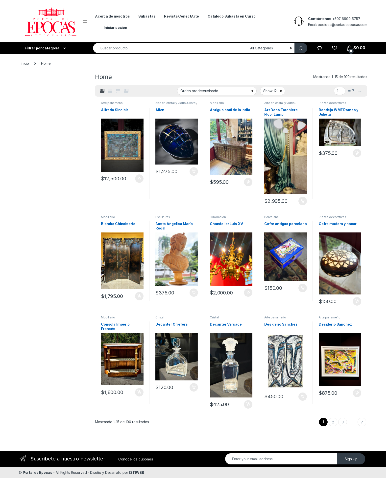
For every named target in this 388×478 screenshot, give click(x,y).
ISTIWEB (136, 472)
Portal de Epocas (37, 472)
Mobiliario (217, 103)
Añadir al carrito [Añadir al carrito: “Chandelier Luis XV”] (248, 293)
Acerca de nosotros (112, 16)
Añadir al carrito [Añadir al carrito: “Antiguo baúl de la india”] (248, 182)
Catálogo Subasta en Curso (232, 16)
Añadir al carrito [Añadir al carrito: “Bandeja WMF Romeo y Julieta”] (357, 153)
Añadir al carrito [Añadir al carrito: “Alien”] (194, 171)
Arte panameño (112, 103)
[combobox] (170, 48)
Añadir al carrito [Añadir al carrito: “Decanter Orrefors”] (194, 387)
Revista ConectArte (181, 16)
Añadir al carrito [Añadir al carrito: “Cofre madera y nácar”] (357, 301)
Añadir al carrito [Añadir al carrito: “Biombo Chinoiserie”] (139, 296)
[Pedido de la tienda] (217, 91)
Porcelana (271, 217)
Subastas (146, 16)
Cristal (191, 103)
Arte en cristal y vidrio (170, 103)
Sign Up (351, 459)
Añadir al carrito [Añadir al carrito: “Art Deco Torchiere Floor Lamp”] (302, 201)
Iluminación (218, 217)
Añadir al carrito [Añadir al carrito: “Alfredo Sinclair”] (139, 178)
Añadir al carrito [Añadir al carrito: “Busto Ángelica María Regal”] (194, 293)
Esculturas (162, 217)
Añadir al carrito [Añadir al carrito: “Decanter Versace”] (248, 404)
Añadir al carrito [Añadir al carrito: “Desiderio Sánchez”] (302, 397)
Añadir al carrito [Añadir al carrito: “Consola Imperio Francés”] (139, 392)
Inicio (25, 63)
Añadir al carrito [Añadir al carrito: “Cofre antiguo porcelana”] (302, 288)
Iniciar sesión (115, 27)
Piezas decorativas (332, 103)
